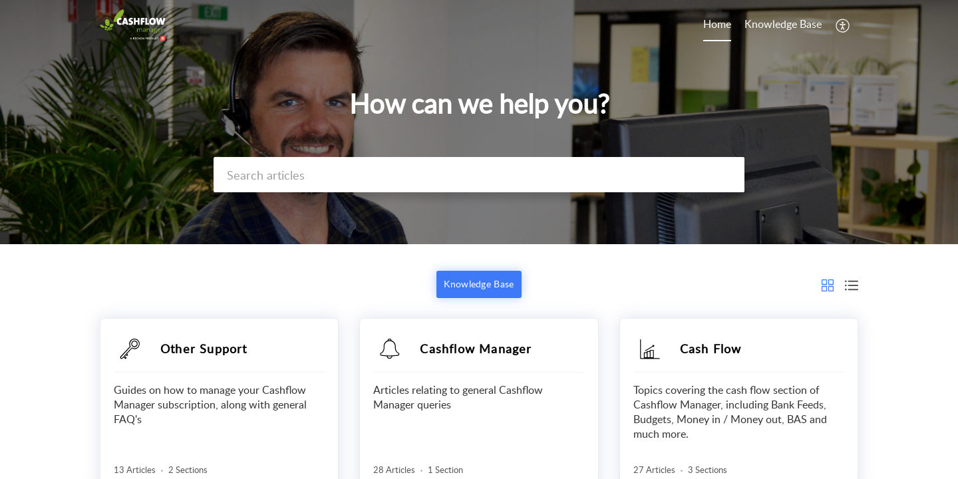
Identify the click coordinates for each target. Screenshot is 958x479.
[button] (843, 25)
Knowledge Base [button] (479, 283)
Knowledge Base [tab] (783, 24)
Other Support (203, 349)
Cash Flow (711, 349)
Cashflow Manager (476, 349)
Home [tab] (717, 24)
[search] (479, 174)
